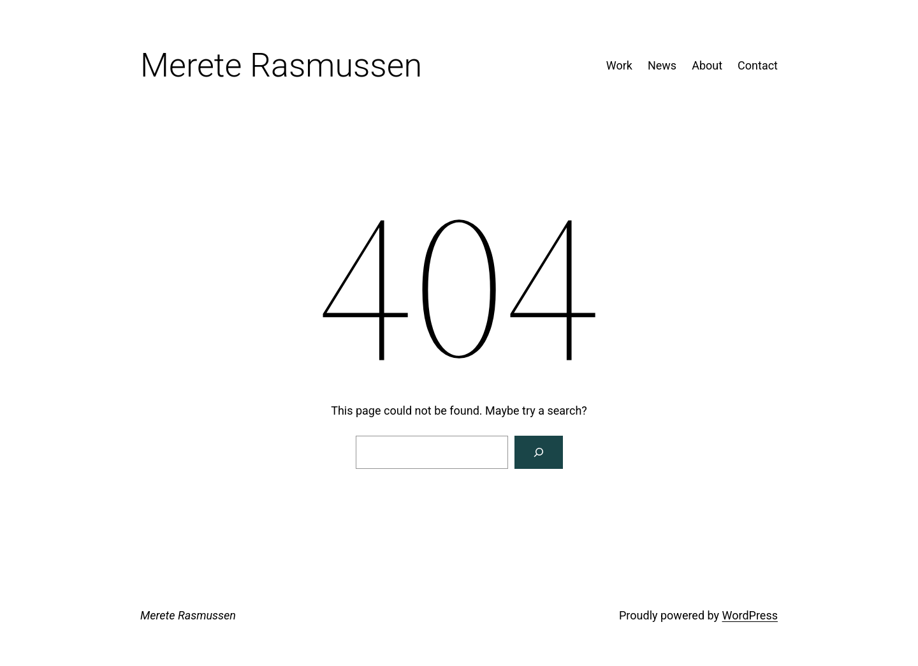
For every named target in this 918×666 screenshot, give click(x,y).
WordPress (750, 615)
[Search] (538, 452)
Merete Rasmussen (188, 615)
